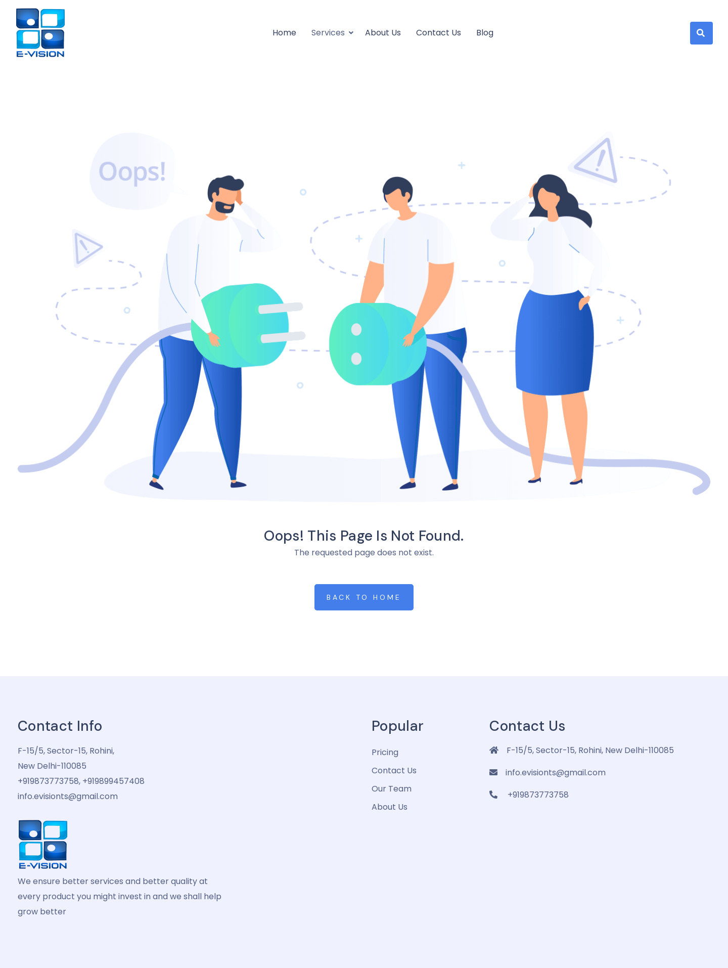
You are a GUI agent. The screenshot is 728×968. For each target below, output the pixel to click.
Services (328, 32)
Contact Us (438, 32)
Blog (484, 32)
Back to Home (364, 597)
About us (383, 32)
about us (389, 807)
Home (284, 32)
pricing (385, 752)
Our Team (392, 789)
